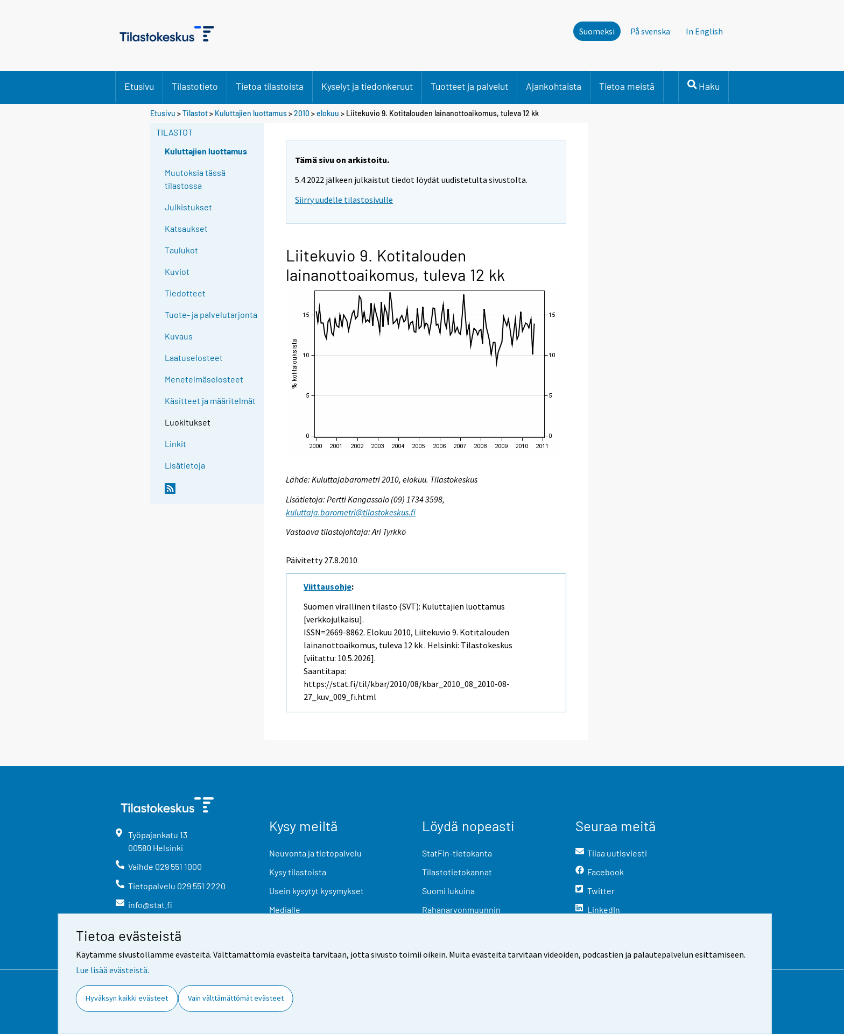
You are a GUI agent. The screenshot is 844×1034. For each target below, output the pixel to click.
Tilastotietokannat (457, 872)
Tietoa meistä (627, 86)
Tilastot (195, 113)
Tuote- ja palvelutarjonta (211, 314)
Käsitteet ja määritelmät (210, 400)
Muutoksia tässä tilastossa (195, 178)
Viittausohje (327, 586)
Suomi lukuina (448, 891)
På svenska (650, 31)
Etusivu (139, 86)
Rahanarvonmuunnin (461, 909)
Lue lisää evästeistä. (112, 970)
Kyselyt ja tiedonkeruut (367, 86)
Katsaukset (186, 228)
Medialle (284, 909)
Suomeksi (597, 31)
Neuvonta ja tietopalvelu (315, 853)
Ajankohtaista (553, 86)
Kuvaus (179, 336)
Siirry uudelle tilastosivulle (344, 199)
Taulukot (181, 250)
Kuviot (177, 271)
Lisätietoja (185, 465)
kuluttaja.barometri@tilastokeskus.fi (351, 512)
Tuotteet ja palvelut (469, 86)
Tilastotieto (195, 86)
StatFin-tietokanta (457, 853)
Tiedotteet (185, 293)
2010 (302, 113)
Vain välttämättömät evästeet (236, 998)
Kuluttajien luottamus (251, 113)
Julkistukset (188, 207)
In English (704, 31)
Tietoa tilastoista (270, 86)
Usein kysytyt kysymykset (316, 891)
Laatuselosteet (194, 357)
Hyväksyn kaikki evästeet (127, 998)
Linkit (175, 443)
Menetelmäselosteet (204, 379)
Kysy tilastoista (297, 872)
